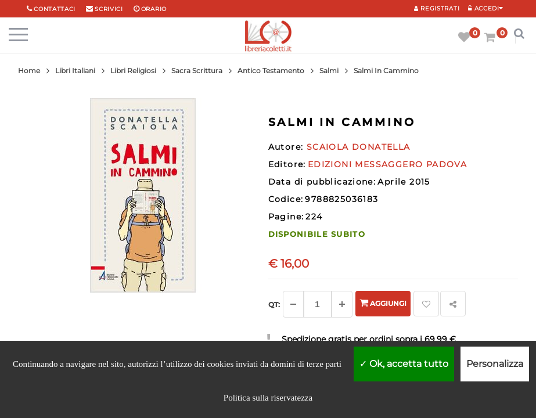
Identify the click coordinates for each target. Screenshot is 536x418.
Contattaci (54, 9)
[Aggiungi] (342, 304)
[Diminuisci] (293, 304)
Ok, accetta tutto (403, 363)
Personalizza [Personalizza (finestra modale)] (494, 363)
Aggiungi (383, 303)
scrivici (109, 9)
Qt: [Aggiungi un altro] (274, 304)
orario (154, 9)
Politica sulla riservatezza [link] (268, 397)
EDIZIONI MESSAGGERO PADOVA (387, 164)
